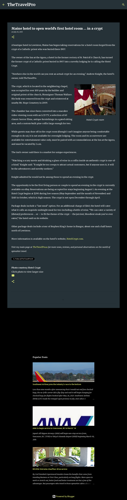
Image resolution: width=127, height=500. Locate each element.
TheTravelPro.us (40, 247)
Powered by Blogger (63, 496)
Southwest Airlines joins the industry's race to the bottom (57, 384)
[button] (13, 37)
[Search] (39, 5)
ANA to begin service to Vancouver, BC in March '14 (54, 428)
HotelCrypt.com (75, 239)
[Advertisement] (63, 330)
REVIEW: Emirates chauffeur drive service (50, 469)
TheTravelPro (21, 4)
